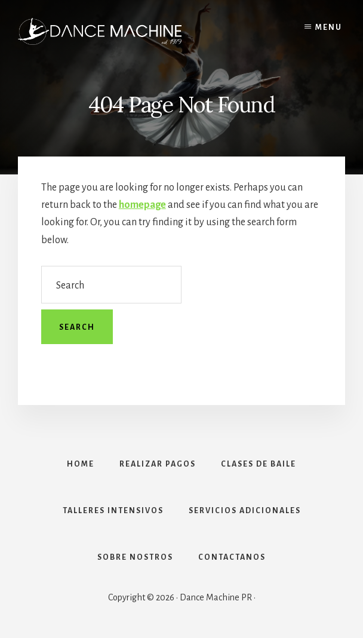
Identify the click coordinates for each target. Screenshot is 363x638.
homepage (142, 205)
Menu (328, 27)
